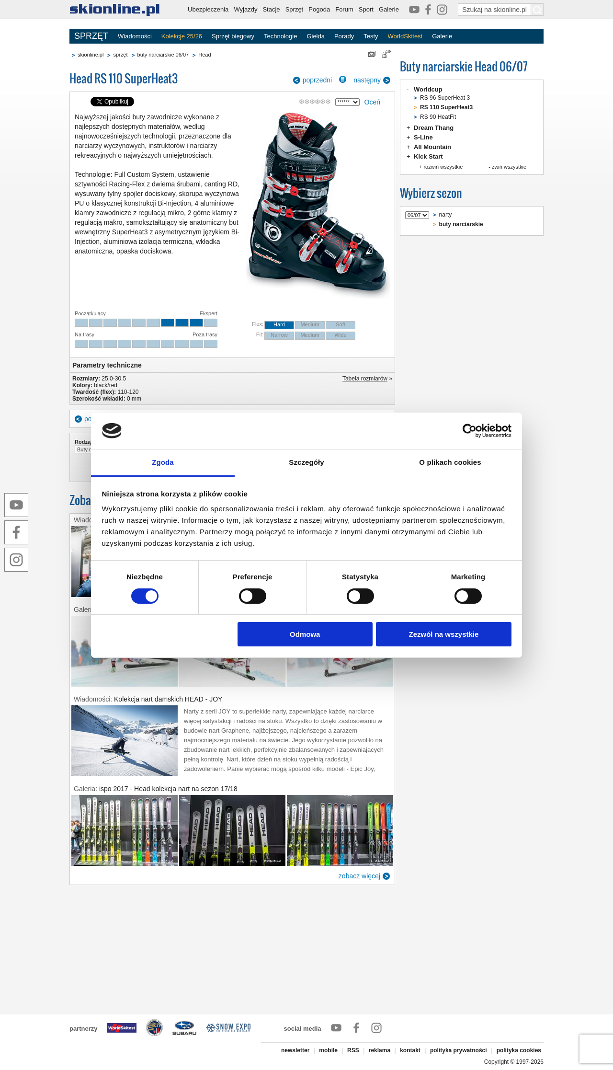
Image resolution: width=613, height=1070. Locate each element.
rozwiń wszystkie (443, 167)
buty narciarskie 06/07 (163, 55)
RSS (353, 1050)
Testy (370, 36)
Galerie (389, 9)
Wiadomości (135, 36)
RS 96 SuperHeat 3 (445, 97)
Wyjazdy (245, 9)
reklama (379, 1050)
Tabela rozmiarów (364, 378)
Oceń (372, 102)
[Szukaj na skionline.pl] (537, 9)
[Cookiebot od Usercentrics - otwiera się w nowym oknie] (469, 431)
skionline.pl (90, 55)
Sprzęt (294, 9)
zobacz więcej (359, 876)
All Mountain (432, 146)
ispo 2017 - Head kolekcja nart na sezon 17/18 (168, 789)
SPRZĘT (91, 36)
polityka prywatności (458, 1050)
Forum (344, 9)
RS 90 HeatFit (438, 117)
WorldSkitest (405, 36)
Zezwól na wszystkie (443, 634)
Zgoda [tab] (163, 462)
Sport (366, 9)
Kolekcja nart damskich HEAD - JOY (168, 699)
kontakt (410, 1050)
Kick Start (428, 156)
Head (204, 55)
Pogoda (319, 9)
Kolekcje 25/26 (181, 36)
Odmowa (305, 634)
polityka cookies (519, 1050)
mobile (328, 1050)
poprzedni (317, 80)
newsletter (295, 1050)
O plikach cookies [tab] (450, 462)
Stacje (271, 9)
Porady (344, 36)
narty (445, 214)
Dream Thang (434, 127)
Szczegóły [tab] (306, 462)
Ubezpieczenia (208, 9)
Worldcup (428, 89)
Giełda (315, 36)
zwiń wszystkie (509, 167)
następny (367, 80)
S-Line (423, 137)
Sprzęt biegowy (233, 36)
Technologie (280, 36)
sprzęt (120, 55)
